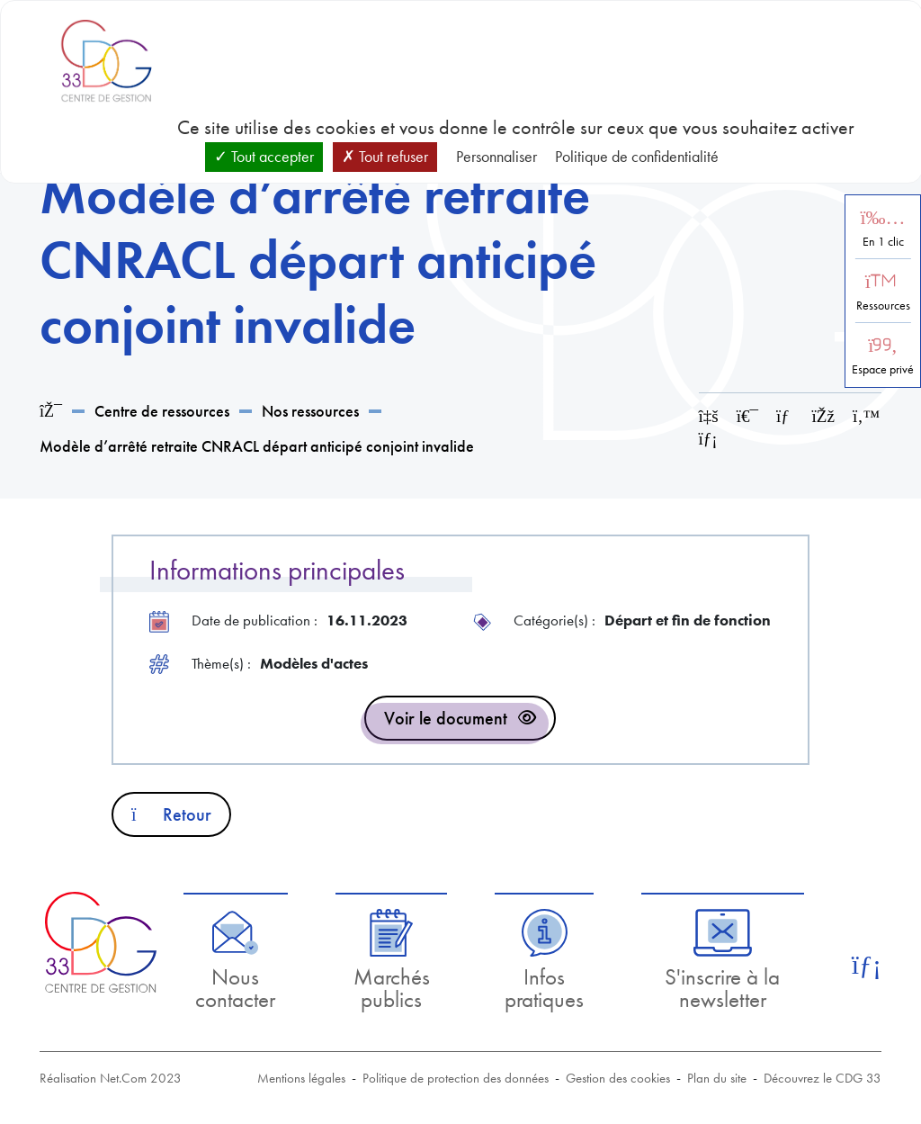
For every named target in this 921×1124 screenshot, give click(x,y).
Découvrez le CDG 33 (822, 1078)
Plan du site (717, 1078)
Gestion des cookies (618, 1078)
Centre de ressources (161, 410)
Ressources (883, 305)
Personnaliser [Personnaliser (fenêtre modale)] (496, 156)
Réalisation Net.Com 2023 (111, 1078)
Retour (171, 814)
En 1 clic (883, 241)
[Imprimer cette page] (747, 416)
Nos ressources (310, 410)
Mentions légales (301, 1078)
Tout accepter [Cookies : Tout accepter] (264, 156)
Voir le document (445, 718)
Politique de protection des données (455, 1078)
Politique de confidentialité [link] (637, 156)
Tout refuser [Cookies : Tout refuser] (385, 156)
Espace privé (883, 369)
